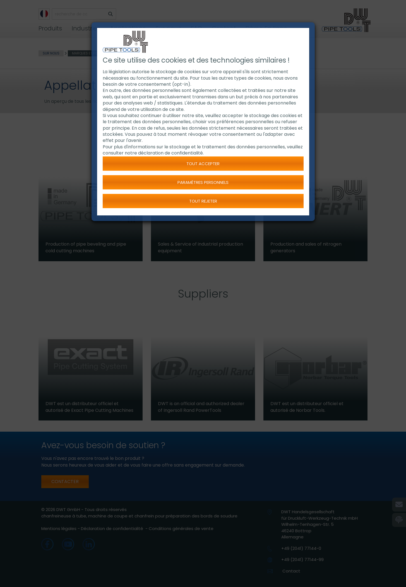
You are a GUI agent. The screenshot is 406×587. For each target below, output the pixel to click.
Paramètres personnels (203, 182)
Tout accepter (203, 164)
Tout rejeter (203, 201)
